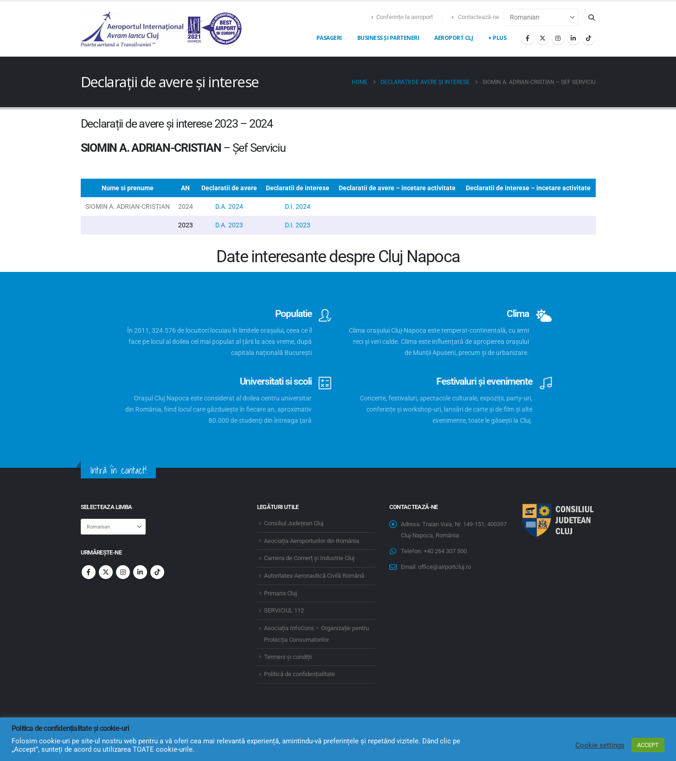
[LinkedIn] (573, 38)
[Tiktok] (588, 38)
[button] (592, 17)
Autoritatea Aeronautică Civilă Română (314, 575)
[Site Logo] (162, 29)
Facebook (89, 572)
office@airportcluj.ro (444, 566)
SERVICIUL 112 (284, 610)
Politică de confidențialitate (299, 674)
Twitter (106, 572)
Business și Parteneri (388, 38)
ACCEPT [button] (648, 745)
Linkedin (140, 572)
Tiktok (157, 572)
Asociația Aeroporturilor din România (311, 540)
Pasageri (329, 38)
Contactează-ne (475, 16)
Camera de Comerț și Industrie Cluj (309, 558)
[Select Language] (541, 17)
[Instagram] (558, 38)
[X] (542, 38)
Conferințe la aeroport (402, 16)
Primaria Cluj (280, 593)
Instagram (123, 572)
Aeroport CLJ (453, 38)
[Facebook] (527, 38)
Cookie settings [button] (599, 745)
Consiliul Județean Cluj (293, 523)
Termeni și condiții (288, 656)
